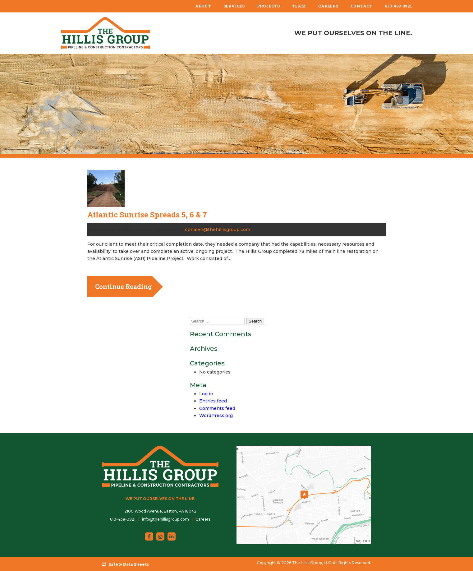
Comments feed (217, 408)
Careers (328, 6)
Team (299, 6)
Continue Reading (123, 286)
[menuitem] (203, 6)
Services (234, 6)
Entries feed (213, 401)
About (203, 6)
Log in (206, 394)
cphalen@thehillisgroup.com (217, 229)
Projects (268, 6)
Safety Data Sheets (128, 564)
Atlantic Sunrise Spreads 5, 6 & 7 (147, 215)
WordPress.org (216, 415)
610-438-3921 (398, 6)
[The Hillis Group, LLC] (105, 33)
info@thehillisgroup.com (165, 519)
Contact (361, 6)
